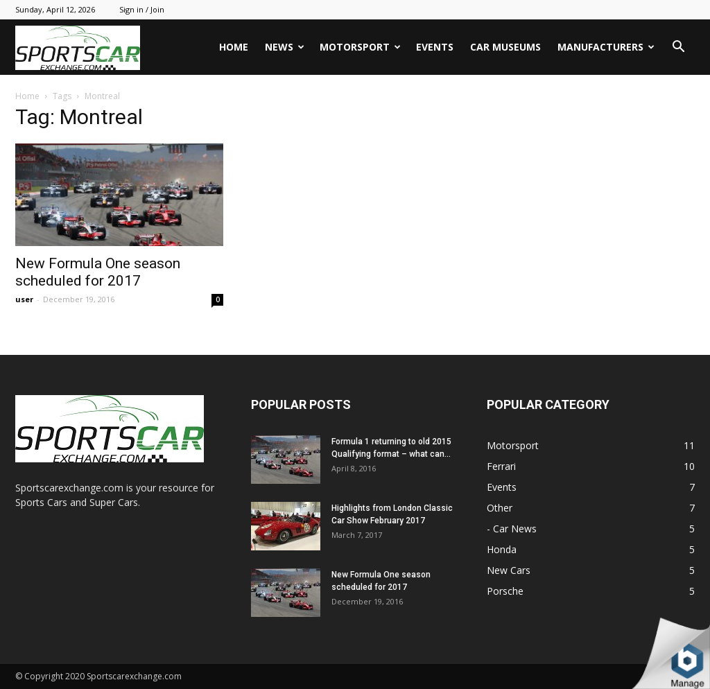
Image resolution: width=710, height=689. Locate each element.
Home (233, 46)
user (24, 299)
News (284, 46)
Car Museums (505, 46)
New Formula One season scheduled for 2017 (97, 272)
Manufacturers (606, 46)
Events (434, 46)
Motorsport (360, 46)
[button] (678, 48)
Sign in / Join (141, 9)
